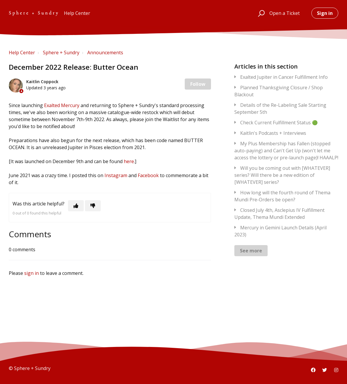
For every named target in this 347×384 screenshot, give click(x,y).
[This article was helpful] (76, 205)
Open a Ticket (284, 13)
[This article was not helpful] (93, 205)
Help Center (22, 52)
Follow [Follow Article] (197, 84)
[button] (260, 13)
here (129, 161)
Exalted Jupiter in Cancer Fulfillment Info (284, 77)
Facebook (148, 175)
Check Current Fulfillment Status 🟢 (279, 122)
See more (251, 250)
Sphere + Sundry (61, 52)
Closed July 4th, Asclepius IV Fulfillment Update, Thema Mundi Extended (279, 213)
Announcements (105, 52)
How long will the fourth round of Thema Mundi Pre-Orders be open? (282, 196)
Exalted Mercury (61, 105)
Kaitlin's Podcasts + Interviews (273, 133)
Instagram (115, 175)
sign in (31, 273)
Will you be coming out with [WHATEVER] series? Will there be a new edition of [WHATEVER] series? (282, 175)
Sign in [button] (325, 13)
